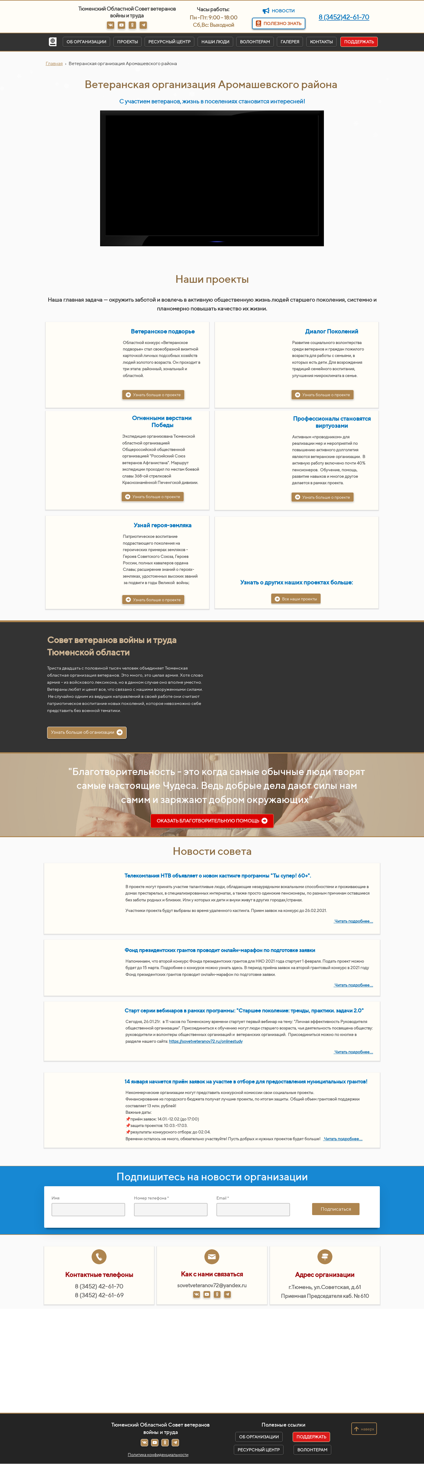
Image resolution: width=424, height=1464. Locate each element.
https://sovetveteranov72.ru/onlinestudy (206, 1041)
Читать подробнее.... (353, 921)
